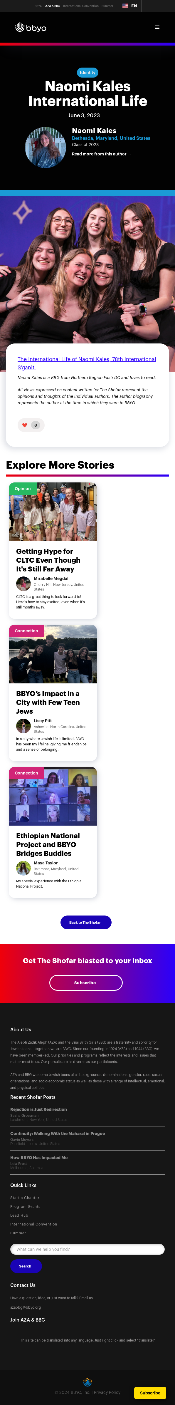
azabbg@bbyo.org (25, 1307)
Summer (18, 1233)
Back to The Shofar (85, 922)
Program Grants (25, 1206)
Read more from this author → (102, 154)
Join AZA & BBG (27, 1320)
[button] (130, 6)
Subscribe (85, 983)
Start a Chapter (25, 1198)
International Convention (33, 1224)
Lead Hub (19, 1215)
